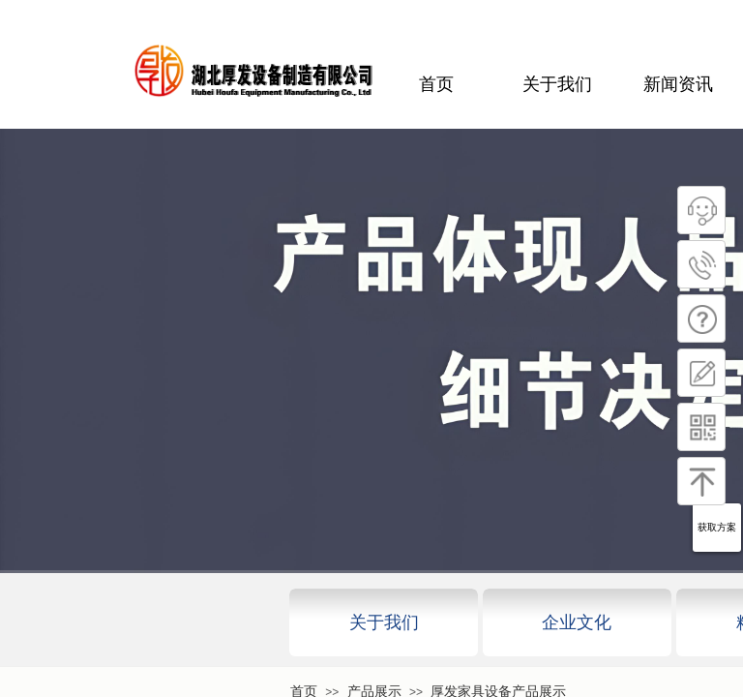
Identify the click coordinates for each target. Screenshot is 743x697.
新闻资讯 (678, 84)
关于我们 (557, 84)
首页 (436, 84)
